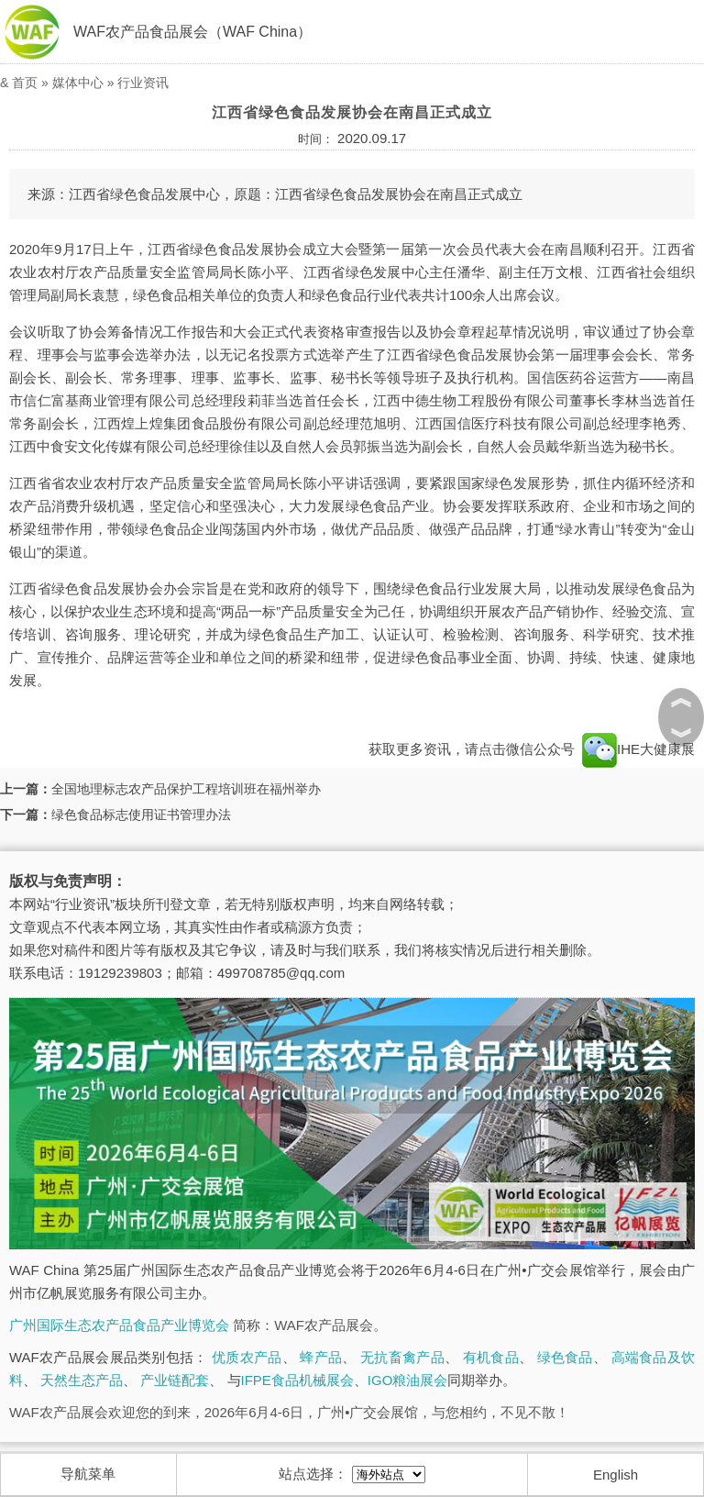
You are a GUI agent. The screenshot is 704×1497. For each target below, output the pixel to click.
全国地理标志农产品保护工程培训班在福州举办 (186, 789)
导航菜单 (88, 1473)
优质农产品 (247, 1357)
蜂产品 (321, 1357)
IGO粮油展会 (408, 1380)
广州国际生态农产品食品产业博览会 (119, 1325)
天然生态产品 (81, 1380)
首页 (25, 82)
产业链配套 (174, 1380)
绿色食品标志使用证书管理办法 (141, 814)
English (615, 1474)
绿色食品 (565, 1357)
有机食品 (491, 1357)
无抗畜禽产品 (402, 1357)
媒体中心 (78, 82)
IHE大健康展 (636, 749)
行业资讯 (143, 82)
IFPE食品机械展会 (297, 1380)
